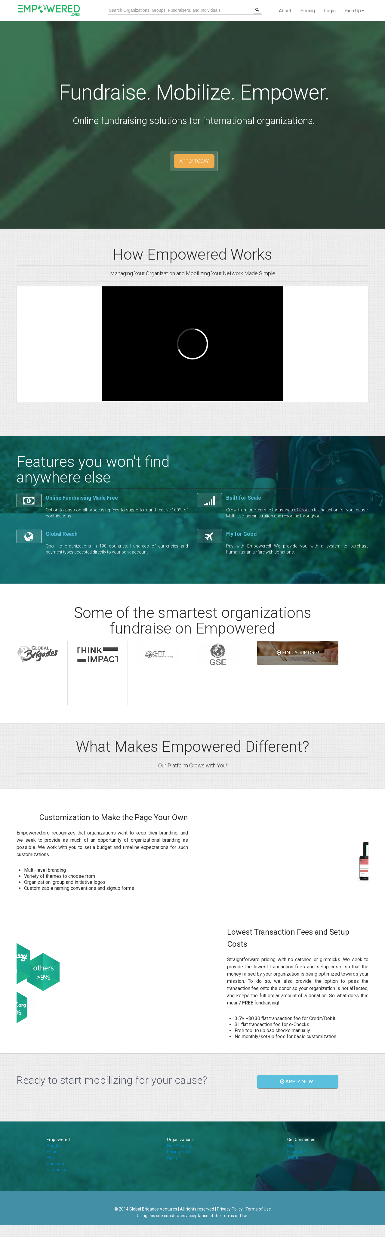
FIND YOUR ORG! (298, 653)
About (285, 11)
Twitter (294, 1157)
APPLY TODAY (194, 161)
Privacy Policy (230, 1209)
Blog (291, 1145)
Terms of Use (258, 1209)
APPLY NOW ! (298, 1081)
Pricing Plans (179, 1151)
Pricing (307, 11)
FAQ (50, 1157)
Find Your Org (179, 1145)
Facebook (296, 1151)
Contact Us (57, 1169)
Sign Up (354, 11)
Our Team (56, 1163)
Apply (172, 1157)
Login (330, 11)
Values (53, 1151)
